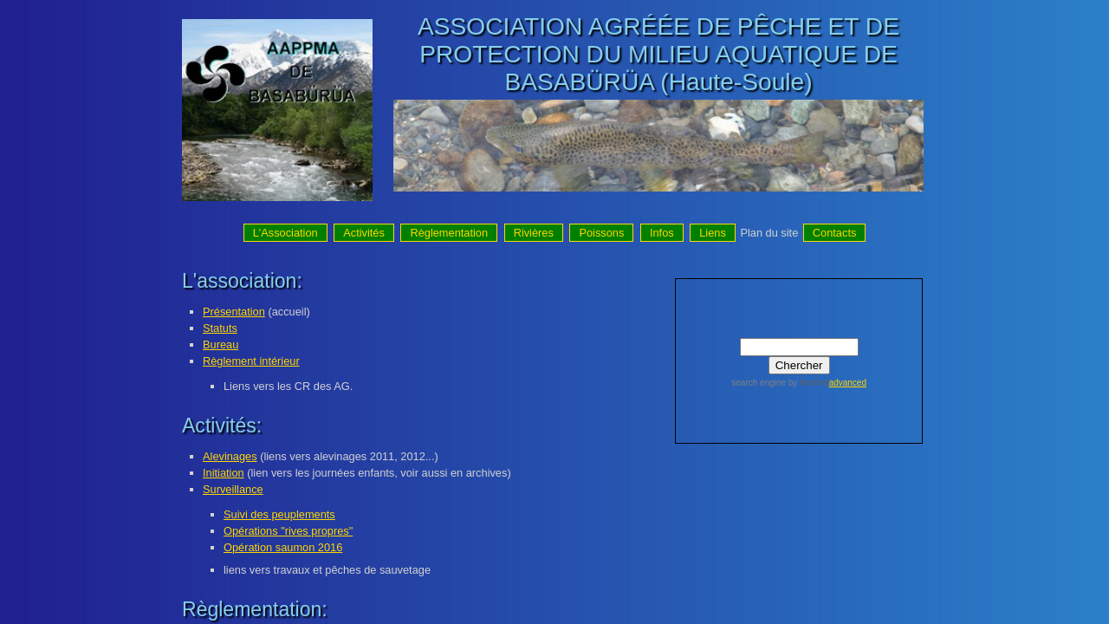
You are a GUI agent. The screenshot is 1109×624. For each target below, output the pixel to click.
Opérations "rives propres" (288, 530)
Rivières (534, 232)
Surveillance (233, 489)
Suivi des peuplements (279, 514)
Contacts (835, 232)
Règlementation (449, 232)
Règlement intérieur (251, 360)
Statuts (220, 328)
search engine (758, 382)
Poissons (601, 232)
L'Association (285, 232)
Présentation (234, 311)
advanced (847, 382)
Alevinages (230, 456)
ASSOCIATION (500, 26)
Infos (662, 232)
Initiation (223, 472)
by (807, 382)
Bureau (220, 344)
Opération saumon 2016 (283, 547)
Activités (364, 232)
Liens (712, 232)
